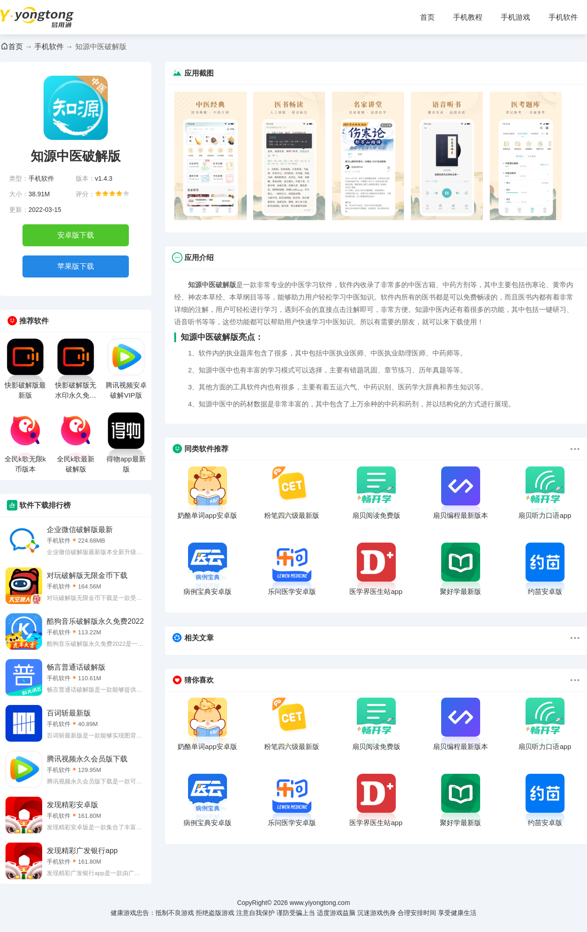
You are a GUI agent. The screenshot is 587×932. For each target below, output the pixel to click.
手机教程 (467, 17)
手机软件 (563, 17)
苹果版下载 (75, 266)
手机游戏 (515, 17)
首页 (427, 17)
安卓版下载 (75, 235)
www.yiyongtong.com (320, 902)
